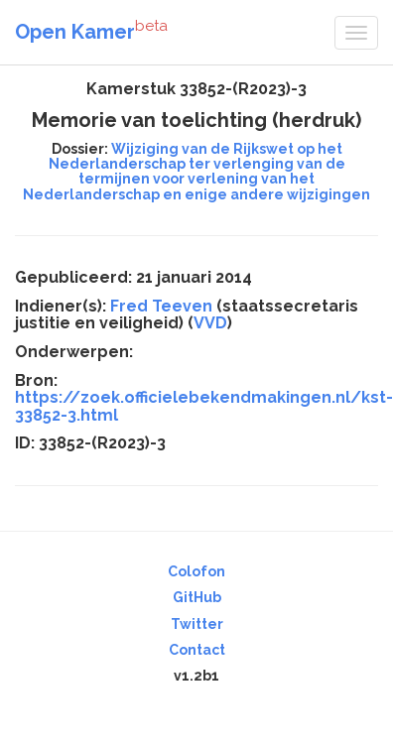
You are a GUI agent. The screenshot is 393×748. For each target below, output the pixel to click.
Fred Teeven (161, 306)
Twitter (197, 624)
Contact (197, 650)
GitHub (197, 597)
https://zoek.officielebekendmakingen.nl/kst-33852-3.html (204, 406)
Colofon (196, 571)
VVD (210, 322)
